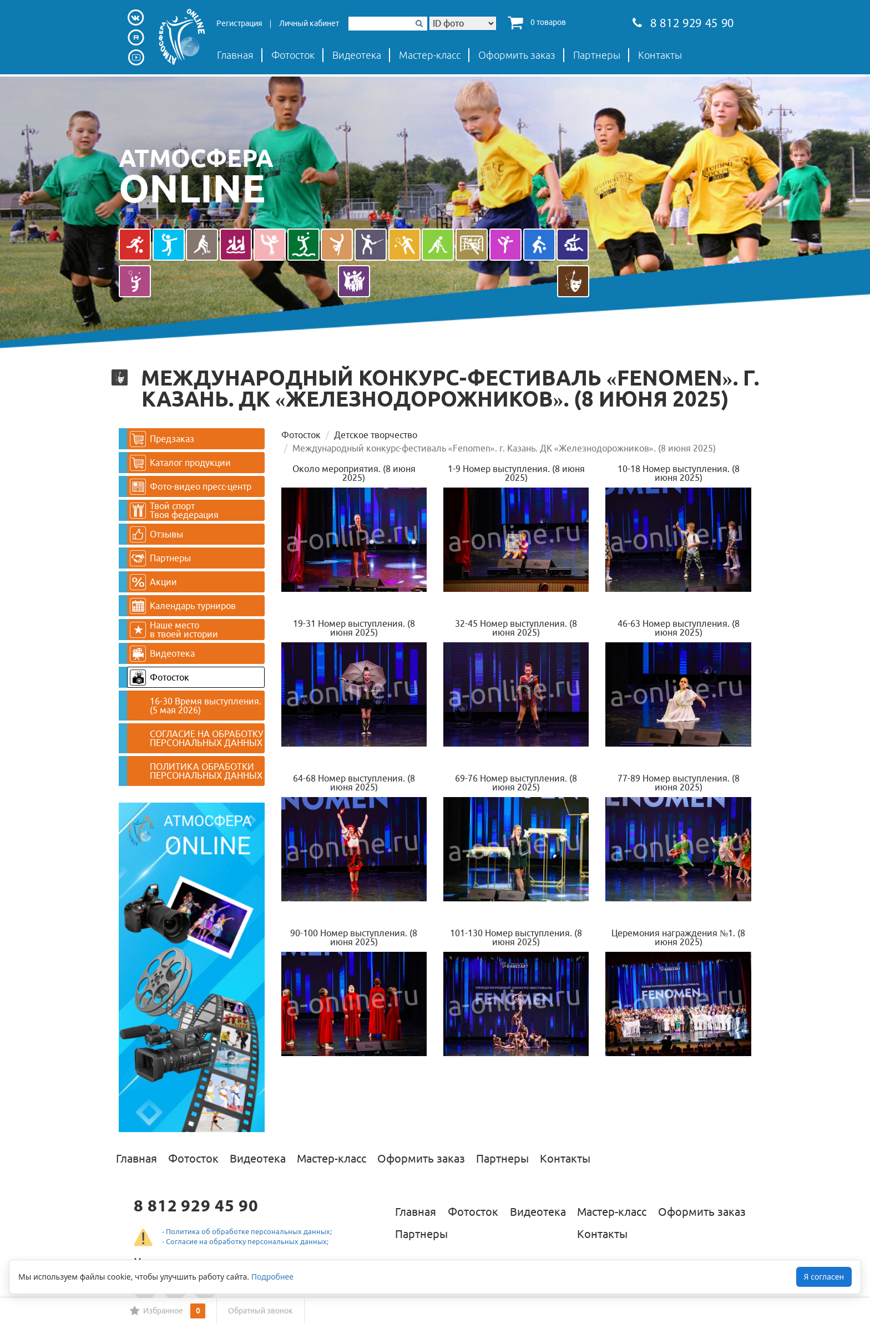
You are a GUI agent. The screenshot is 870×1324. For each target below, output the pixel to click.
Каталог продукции (180, 463)
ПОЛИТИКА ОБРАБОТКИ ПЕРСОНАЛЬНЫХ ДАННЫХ (206, 771)
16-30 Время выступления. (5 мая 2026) (205, 705)
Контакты (660, 54)
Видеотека (356, 54)
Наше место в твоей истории (174, 629)
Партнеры (596, 54)
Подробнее (272, 1276)
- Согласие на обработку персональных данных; (245, 1241)
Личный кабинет (309, 23)
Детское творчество (375, 435)
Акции (153, 582)
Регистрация (239, 23)
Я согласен (824, 1276)
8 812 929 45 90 (683, 24)
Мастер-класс (430, 54)
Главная (235, 54)
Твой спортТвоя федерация (174, 510)
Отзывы (156, 534)
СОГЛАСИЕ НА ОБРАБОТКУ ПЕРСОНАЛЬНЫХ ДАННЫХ (206, 738)
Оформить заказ (516, 54)
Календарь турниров (183, 606)
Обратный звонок (260, 1310)
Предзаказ (162, 439)
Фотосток (293, 54)
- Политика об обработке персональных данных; (247, 1231)
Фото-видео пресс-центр (190, 487)
